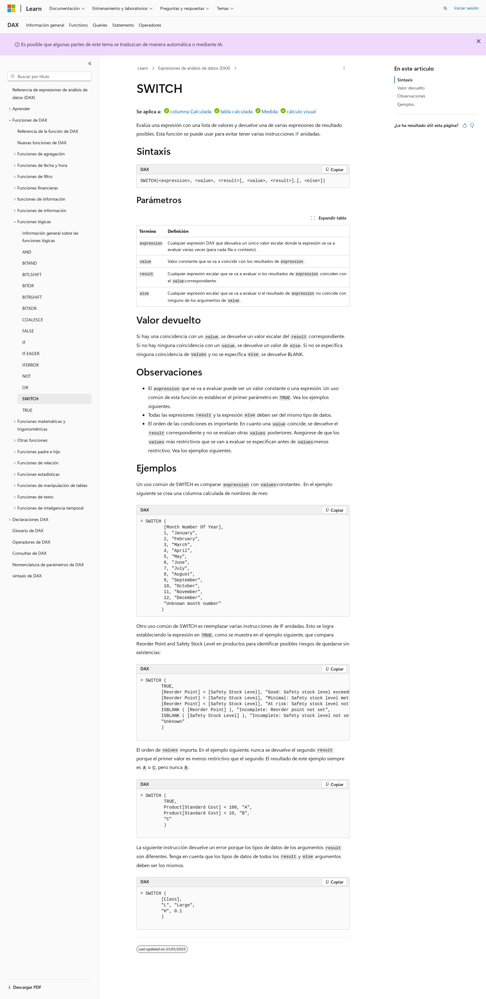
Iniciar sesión (466, 8)
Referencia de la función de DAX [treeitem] (47, 131)
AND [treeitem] (26, 252)
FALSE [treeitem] (28, 331)
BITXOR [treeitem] (29, 308)
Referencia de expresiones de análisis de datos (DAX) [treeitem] (49, 93)
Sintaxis (405, 80)
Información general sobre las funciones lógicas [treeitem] (50, 237)
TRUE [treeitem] (27, 410)
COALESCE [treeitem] (32, 320)
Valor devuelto (411, 88)
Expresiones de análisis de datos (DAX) (194, 68)
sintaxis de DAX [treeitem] (27, 576)
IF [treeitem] (24, 342)
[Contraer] (89, 63)
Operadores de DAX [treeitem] (31, 542)
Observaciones (411, 96)
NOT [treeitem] (26, 376)
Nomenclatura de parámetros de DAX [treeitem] (48, 564)
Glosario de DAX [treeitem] (27, 530)
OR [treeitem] (25, 387)
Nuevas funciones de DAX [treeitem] (41, 143)
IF (297, 133)
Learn (143, 68)
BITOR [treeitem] (28, 286)
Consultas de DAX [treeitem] (29, 553)
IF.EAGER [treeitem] (30, 353)
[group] (243, 707)
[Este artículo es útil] (464, 125)
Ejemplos (405, 104)
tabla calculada (236, 111)
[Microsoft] (11, 8)
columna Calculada (190, 111)
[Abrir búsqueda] (445, 8)
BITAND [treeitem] (29, 263)
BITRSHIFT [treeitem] (32, 297)
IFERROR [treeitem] (30, 365)
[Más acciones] (344, 68)
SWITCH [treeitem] (30, 399)
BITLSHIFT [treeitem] (32, 274)
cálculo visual (301, 111)
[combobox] (49, 76)
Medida (270, 111)
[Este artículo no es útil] (472, 125)
